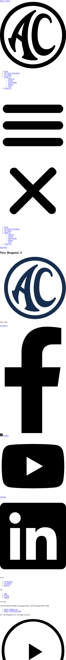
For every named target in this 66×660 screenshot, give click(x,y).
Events (10, 81)
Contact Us (8, 88)
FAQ (9, 86)
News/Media (12, 82)
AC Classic (8, 75)
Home (6, 71)
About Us (7, 77)
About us (11, 79)
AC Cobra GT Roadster (12, 73)
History (10, 84)
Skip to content (5, 1)
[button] (33, 158)
